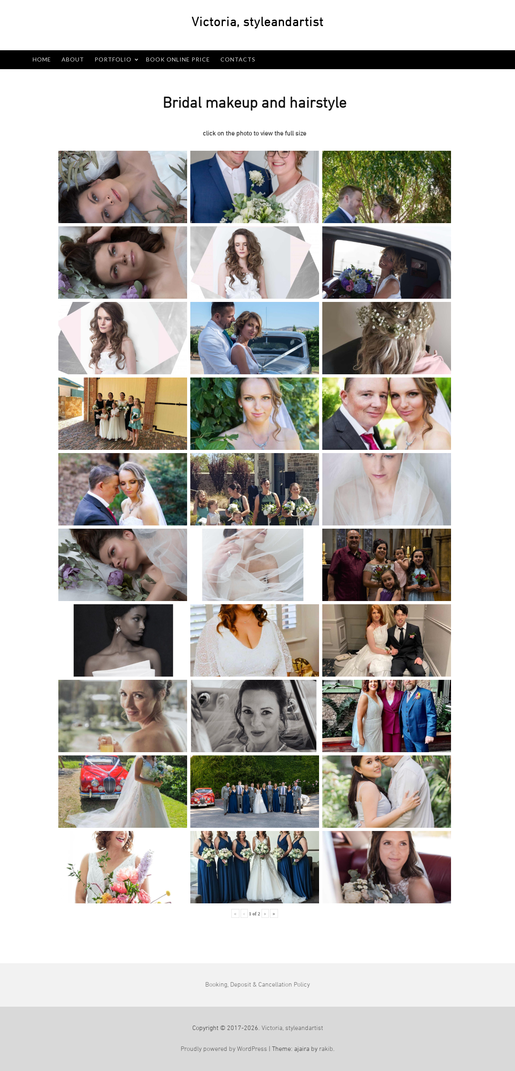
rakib (326, 1049)
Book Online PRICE (178, 59)
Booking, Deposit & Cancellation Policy (257, 985)
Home (42, 59)
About (73, 59)
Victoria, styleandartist (292, 1028)
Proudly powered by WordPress (224, 1049)
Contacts (237, 59)
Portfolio (113, 59)
